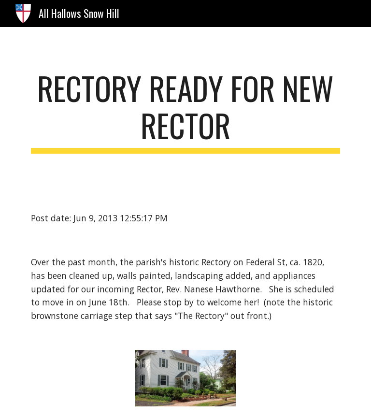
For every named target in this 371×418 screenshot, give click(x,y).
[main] (185, 112)
